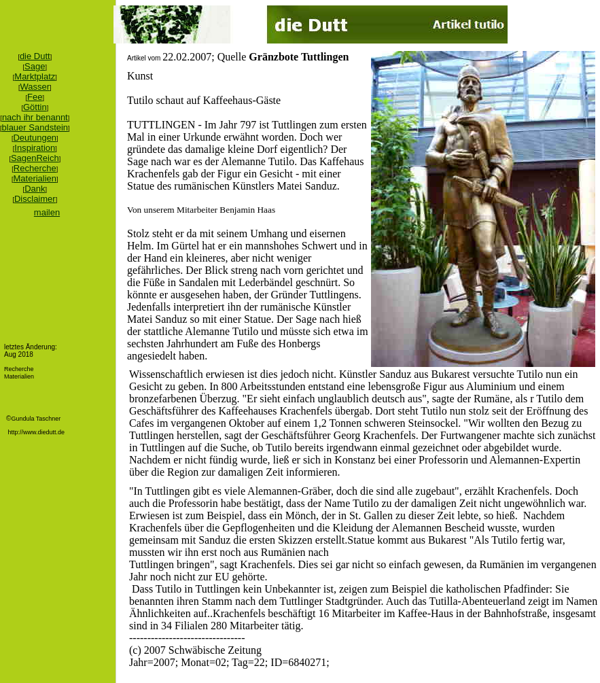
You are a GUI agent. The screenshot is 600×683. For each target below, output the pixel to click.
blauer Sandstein (35, 127)
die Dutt (35, 56)
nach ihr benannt (35, 117)
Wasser (35, 87)
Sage (34, 66)
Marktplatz (34, 76)
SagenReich (35, 158)
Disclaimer (35, 199)
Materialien (35, 178)
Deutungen (34, 138)
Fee (34, 97)
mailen (47, 212)
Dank (34, 188)
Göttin (35, 107)
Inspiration (34, 148)
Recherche (35, 168)
